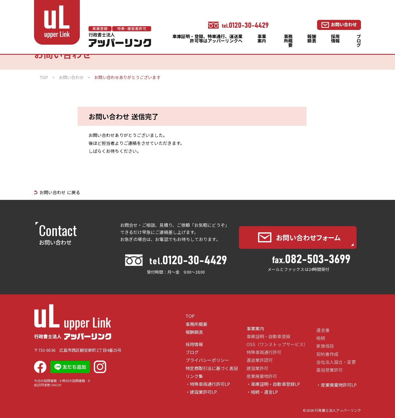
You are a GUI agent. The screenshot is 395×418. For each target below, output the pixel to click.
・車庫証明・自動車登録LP (273, 384)
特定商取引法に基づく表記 (212, 368)
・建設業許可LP (201, 392)
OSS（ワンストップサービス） (277, 344)
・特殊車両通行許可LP (208, 384)
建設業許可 (257, 368)
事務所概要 (288, 40)
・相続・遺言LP (262, 392)
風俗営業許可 (329, 370)
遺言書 (322, 330)
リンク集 (194, 376)
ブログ (359, 40)
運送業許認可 (260, 360)
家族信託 (325, 346)
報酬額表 (311, 38)
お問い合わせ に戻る (60, 192)
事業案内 (261, 38)
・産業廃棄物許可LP (336, 385)
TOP (190, 316)
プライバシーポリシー (207, 360)
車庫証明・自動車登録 (268, 336)
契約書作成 (327, 354)
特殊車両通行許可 (264, 352)
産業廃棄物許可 (262, 376)
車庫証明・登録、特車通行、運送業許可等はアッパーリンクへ (207, 38)
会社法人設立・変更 (336, 362)
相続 (320, 338)
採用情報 (335, 38)
